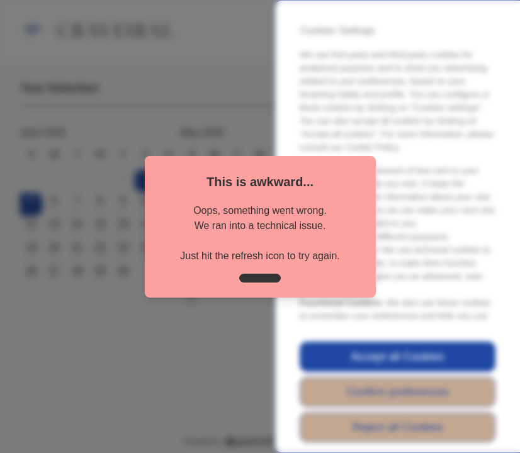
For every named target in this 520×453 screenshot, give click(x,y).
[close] (260, 278)
